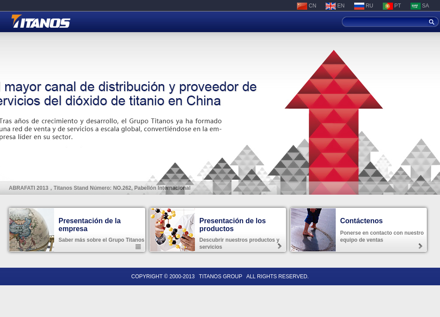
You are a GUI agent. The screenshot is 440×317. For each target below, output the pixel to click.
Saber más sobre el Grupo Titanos (101, 240)
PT (392, 6)
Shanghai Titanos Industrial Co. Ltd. (40, 21)
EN (335, 6)
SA (420, 6)
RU (364, 6)
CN (306, 6)
